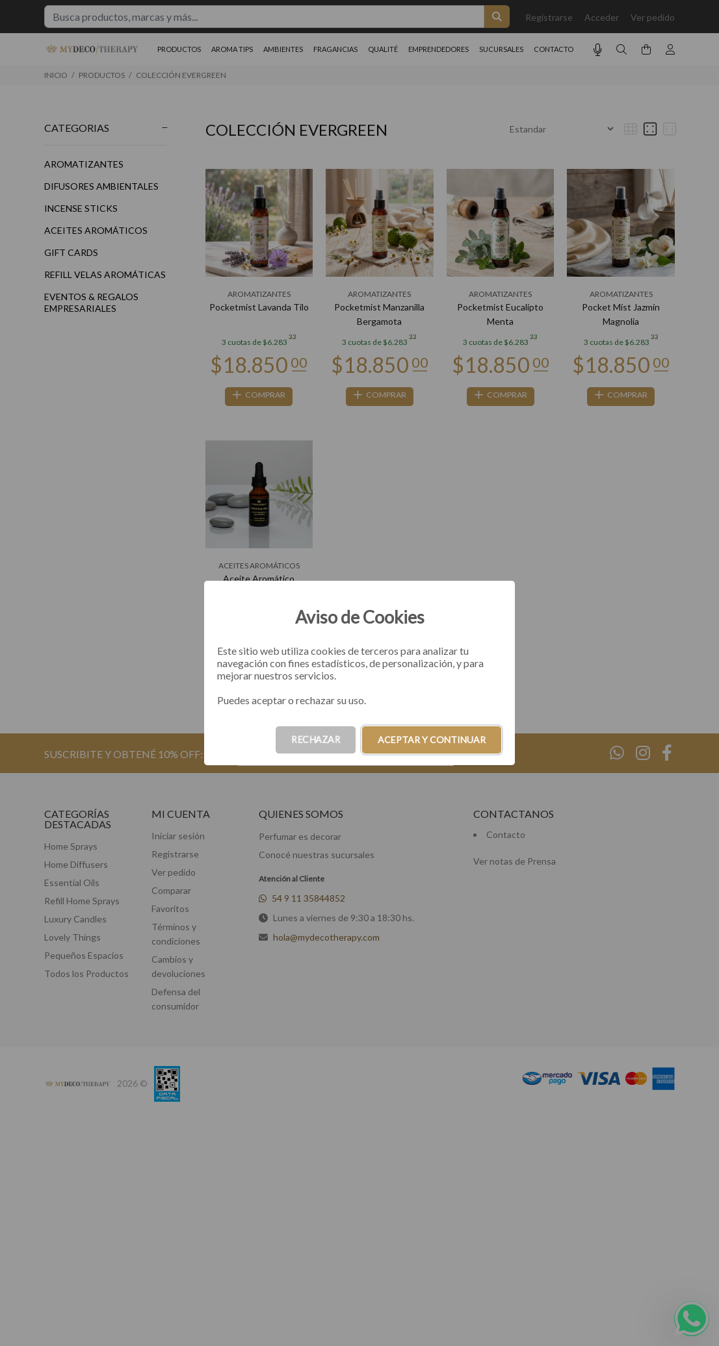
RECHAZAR (315, 739)
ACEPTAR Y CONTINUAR (432, 739)
